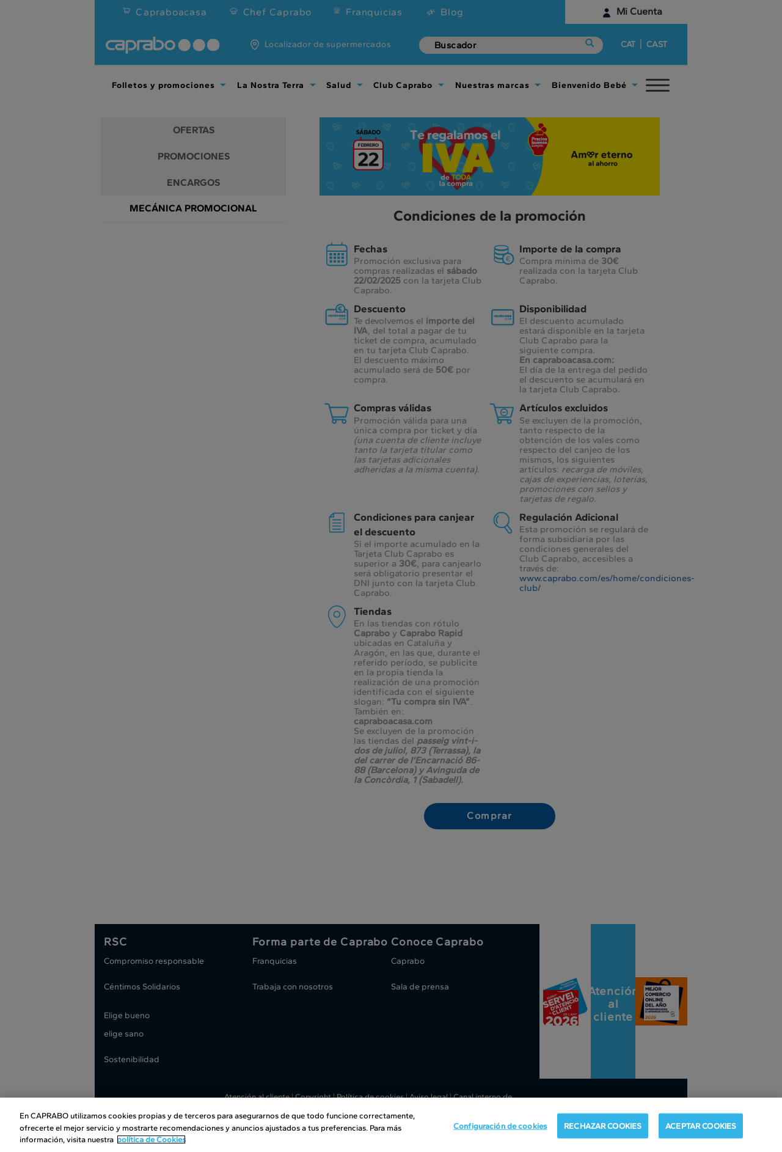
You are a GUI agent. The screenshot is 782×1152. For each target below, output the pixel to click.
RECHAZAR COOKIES (602, 1125)
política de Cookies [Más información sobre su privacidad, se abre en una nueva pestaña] (151, 1139)
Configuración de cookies (500, 1125)
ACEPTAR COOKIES (700, 1125)
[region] (391, 1125)
